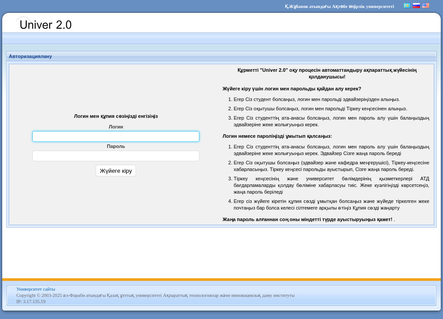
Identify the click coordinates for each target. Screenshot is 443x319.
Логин (116, 126)
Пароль (116, 146)
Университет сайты (35, 289)
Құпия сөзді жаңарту (376, 207)
